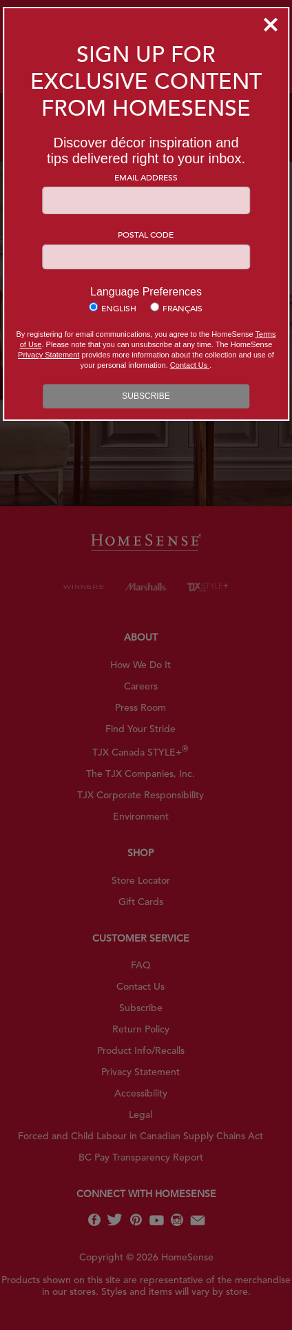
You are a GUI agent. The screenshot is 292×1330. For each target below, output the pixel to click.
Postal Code (146, 234)
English (118, 307)
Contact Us (189, 365)
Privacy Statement (48, 355)
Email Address (146, 177)
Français (182, 307)
